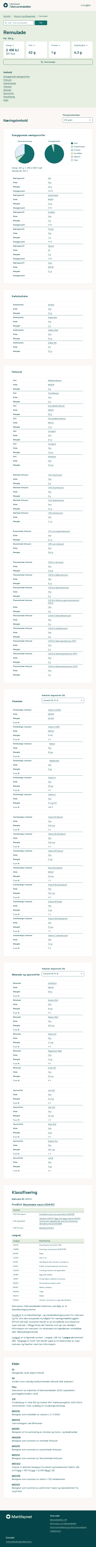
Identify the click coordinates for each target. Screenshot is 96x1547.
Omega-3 (52, 431)
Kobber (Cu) (53, 1141)
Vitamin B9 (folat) (55, 902)
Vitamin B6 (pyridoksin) (57, 885)
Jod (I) (50, 1158)
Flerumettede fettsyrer (57, 419)
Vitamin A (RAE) (54, 710)
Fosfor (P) (52, 1068)
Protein (51, 229)
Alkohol (51, 246)
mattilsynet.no (55, 1531)
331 (49, 347)
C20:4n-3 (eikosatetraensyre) (59, 616)
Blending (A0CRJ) (46, 1228)
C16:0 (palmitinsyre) (56, 500)
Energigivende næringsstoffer (16, 76)
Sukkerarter (52, 317)
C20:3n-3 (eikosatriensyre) (58, 588)
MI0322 (51, 731)
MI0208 (51, 385)
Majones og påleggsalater (25, 16)
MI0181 (50, 199)
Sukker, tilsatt (53, 330)
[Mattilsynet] (19, 1516)
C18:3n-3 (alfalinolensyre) (58, 575)
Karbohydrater (9, 83)
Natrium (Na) (53, 1017)
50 (49, 250)
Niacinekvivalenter (55, 868)
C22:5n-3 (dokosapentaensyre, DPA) (62, 654)
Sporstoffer (8, 93)
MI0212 (51, 423)
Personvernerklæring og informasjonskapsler (68, 1527)
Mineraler (7, 90)
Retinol (52, 744)
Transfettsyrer (53, 393)
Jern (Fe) (51, 1090)
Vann (50, 263)
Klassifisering (9, 97)
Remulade (43, 16)
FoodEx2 (16, 1315)
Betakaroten (54, 761)
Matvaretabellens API (58, 1520)
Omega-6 (52, 444)
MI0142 (51, 267)
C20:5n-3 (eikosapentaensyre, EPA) (62, 641)
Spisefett (6, 16)
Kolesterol (52, 457)
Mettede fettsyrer (55, 380)
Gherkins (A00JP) (46, 1218)
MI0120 (51, 987)
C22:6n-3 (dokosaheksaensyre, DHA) (63, 666)
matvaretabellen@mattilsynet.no (19, 1542)
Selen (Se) (52, 1124)
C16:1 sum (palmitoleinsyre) (59, 531)
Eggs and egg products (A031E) (67, 1218)
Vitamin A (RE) (54, 727)
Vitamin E (52, 794)
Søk (40, 23)
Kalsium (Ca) (53, 1000)
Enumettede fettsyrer (56, 406)
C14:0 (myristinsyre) (56, 488)
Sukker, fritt (52, 343)
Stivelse (51, 305)
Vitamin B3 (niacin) (55, 851)
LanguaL (16, 1337)
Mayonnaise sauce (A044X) (38, 1204)
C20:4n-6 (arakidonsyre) (58, 628)
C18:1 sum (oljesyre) (56, 544)
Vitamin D (52, 778)
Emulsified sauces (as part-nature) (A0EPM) (56, 1214)
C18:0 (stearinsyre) (55, 513)
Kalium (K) (52, 1034)
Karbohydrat (53, 195)
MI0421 (51, 872)
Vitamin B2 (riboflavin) (57, 834)
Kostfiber (51, 212)
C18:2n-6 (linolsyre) (56, 562)
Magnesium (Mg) (55, 1051)
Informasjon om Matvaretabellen (63, 1523)
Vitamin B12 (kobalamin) (58, 919)
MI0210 (51, 410)
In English (85, 5)
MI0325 (51, 714)
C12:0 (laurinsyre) (55, 475)
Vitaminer (7, 86)
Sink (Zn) (51, 1107)
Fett (49, 178)
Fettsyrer (7, 80)
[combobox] (18, 23)
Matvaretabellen (20, 6)
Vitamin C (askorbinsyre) (58, 935)
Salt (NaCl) (52, 983)
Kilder (5, 100)
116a (49, 183)
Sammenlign (48, 62)
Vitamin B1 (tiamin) (55, 817)
